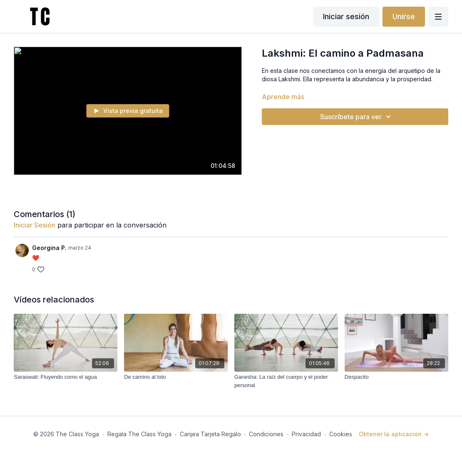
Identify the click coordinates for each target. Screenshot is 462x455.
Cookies (340, 434)
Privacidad (306, 434)
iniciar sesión (34, 225)
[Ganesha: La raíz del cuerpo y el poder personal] (286, 381)
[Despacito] (396, 377)
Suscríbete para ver (356, 117)
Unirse (403, 16)
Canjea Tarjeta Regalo (210, 434)
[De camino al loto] (176, 377)
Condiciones (266, 434)
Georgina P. (49, 247)
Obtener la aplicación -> (394, 434)
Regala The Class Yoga (139, 434)
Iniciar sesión (346, 16)
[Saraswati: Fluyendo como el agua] (65, 377)
